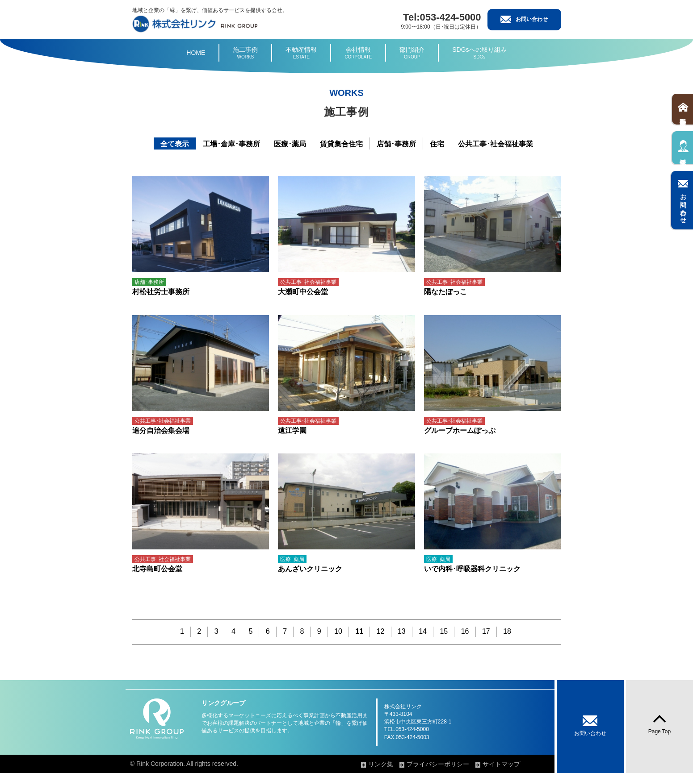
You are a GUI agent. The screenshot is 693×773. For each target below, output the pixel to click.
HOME (195, 52)
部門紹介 (411, 53)
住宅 (437, 144)
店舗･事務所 (396, 144)
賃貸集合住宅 (341, 144)
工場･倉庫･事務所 (231, 144)
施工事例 (245, 53)
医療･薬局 (290, 144)
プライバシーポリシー (438, 764)
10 (338, 631)
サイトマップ (501, 764)
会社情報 (358, 53)
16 (465, 631)
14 (423, 631)
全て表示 (174, 144)
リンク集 (380, 764)
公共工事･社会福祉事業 (495, 144)
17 (486, 631)
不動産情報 (301, 53)
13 (402, 631)
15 (444, 631)
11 (359, 631)
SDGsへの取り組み (479, 53)
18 (507, 631)
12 (381, 631)
